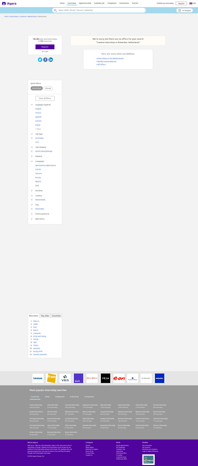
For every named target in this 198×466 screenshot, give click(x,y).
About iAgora (90, 447)
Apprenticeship (85, 3)
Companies (111, 3)
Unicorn (38, 173)
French (38, 113)
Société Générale (40, 354)
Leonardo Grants (121, 457)
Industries (74, 397)
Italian (37, 125)
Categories (60, 397)
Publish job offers (121, 459)
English (38, 109)
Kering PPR (37, 351)
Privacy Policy (90, 453)
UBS (34, 342)
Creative (23, 16)
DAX (37, 186)
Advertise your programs (149, 449)
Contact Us (89, 455)
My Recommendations (106, 61)
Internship (72, 3)
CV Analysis (184, 10)
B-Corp (38, 177)
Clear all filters (45, 98)
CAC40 (38, 169)
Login (46, 51)
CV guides (119, 455)
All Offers (101, 64)
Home (62, 3)
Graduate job (99, 3)
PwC (35, 327)
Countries (35, 397)
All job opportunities (122, 445)
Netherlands (32, 16)
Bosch (35, 330)
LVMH (35, 324)
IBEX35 (38, 182)
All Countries (146, 447)
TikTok (35, 339)
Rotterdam (39, 209)
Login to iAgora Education (150, 451)
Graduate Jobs (120, 449)
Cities (47, 397)
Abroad (48, 88)
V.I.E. (37, 142)
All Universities (147, 445)
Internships (14, 16)
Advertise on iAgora (92, 449)
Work (6, 16)
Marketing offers (121, 453)
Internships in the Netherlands (110, 58)
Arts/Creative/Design (43, 151)
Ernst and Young (39, 336)
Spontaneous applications (45, 165)
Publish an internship (165, 3)
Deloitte (36, 348)
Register (45, 47)
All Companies (120, 447)
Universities (124, 3)
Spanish (38, 117)
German (38, 121)
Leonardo (37, 333)
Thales (35, 345)
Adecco (36, 321)
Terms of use (89, 451)
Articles (135, 3)
